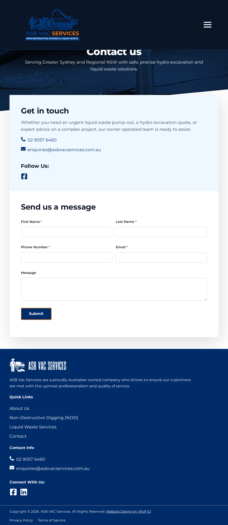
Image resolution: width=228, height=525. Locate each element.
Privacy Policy (21, 520)
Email (121, 247)
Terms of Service (51, 520)
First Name (31, 221)
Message (28, 273)
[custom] (24, 176)
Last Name (126, 221)
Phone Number (35, 247)
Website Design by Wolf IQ (128, 511)
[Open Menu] (207, 24)
